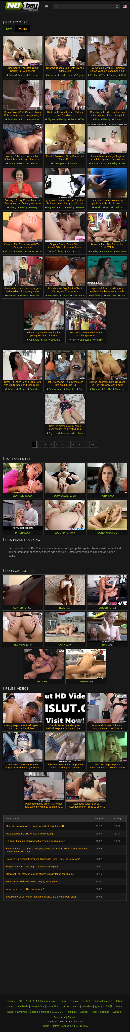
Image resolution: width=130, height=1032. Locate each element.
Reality (21, 75)
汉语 (20, 1001)
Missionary (78, 295)
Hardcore (121, 251)
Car (81, 389)
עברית (10, 1006)
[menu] (46, 6)
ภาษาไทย (87, 1006)
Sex (123, 163)
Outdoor (118, 207)
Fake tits (11, 295)
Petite (73, 119)
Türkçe (63, 1001)
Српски (65, 1006)
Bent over (24, 163)
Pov (23, 119)
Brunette (70, 389)
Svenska (116, 1011)
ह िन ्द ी (31, 1001)
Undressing (86, 339)
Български (59, 1017)
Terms (56, 1026)
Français (10, 1001)
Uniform (24, 295)
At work (52, 75)
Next (93, 444)
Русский (74, 1001)
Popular (22, 28)
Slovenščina (37, 1006)
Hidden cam (66, 75)
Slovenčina (53, 1006)
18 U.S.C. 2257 (80, 1026)
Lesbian (79, 433)
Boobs (12, 163)
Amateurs (34, 119)
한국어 (98, 1006)
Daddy (65, 295)
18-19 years (60, 163)
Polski (94, 1011)
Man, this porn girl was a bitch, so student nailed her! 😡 (35, 826)
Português (71, 1011)
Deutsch (86, 1001)
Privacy (46, 1026)
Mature (30, 251)
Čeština (34, 1011)
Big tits (8, 251)
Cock (123, 75)
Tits (103, 75)
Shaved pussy (98, 163)
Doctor (117, 119)
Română (104, 1011)
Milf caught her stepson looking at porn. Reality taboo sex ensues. (40, 874)
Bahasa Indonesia (103, 1001)
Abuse (65, 1026)
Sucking (113, 75)
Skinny (22, 389)
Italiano (119, 1001)
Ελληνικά (22, 1011)
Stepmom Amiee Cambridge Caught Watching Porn (32, 866)
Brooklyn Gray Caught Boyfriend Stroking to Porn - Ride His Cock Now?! (43, 859)
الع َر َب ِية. (57, 1011)
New (9, 28)
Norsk (76, 1006)
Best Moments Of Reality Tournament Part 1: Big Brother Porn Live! (41, 896)
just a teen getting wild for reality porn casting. (29, 833)
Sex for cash (55, 389)
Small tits (12, 119)
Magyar (45, 1011)
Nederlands (22, 1006)
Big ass (51, 119)
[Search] (117, 6)
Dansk (10, 1011)
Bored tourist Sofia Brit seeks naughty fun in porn (31, 881)
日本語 (108, 1006)
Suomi (119, 1006)
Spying (80, 75)
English (84, 1011)
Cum (11, 75)
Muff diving (57, 251)
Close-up (33, 75)
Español (72, 1017)
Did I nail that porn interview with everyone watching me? (35, 841)
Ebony (13, 207)
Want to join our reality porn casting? (25, 889)
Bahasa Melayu (48, 1001)
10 (85, 444)
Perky (34, 207)
